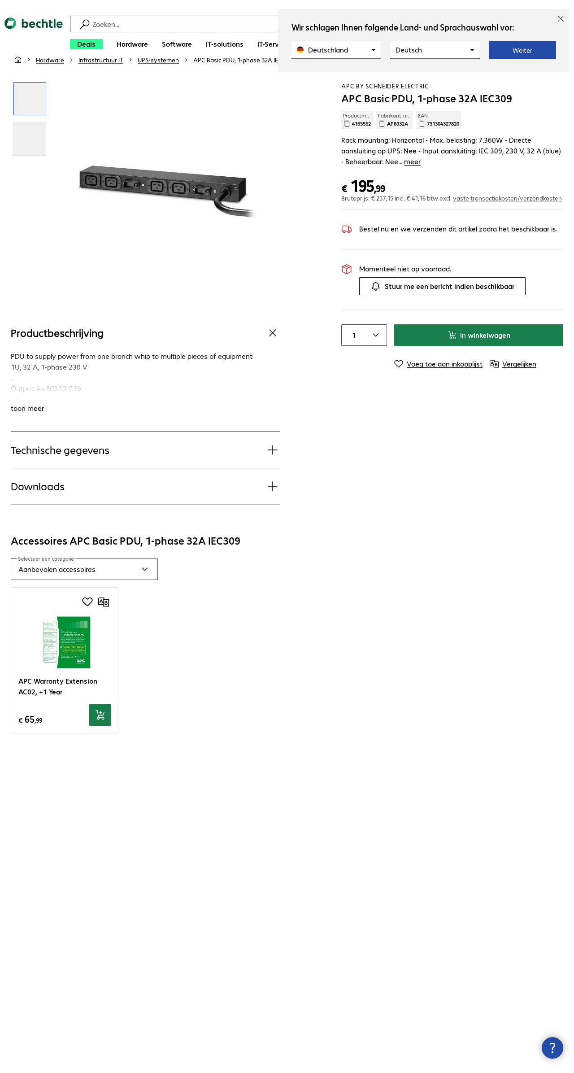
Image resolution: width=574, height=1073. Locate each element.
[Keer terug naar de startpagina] (33, 36)
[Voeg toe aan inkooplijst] (538, 80)
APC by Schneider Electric (385, 107)
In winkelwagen (479, 345)
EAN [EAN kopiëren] (438, 141)
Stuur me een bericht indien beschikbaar (442, 297)
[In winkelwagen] (100, 736)
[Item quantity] (352, 346)
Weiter (522, 50)
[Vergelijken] (556, 80)
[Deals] (86, 44)
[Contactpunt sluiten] (552, 1048)
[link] (242, 81)
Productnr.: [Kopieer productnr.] (357, 141)
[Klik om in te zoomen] (30, 120)
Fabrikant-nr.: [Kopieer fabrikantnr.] (394, 141)
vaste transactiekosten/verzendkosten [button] (507, 209)
